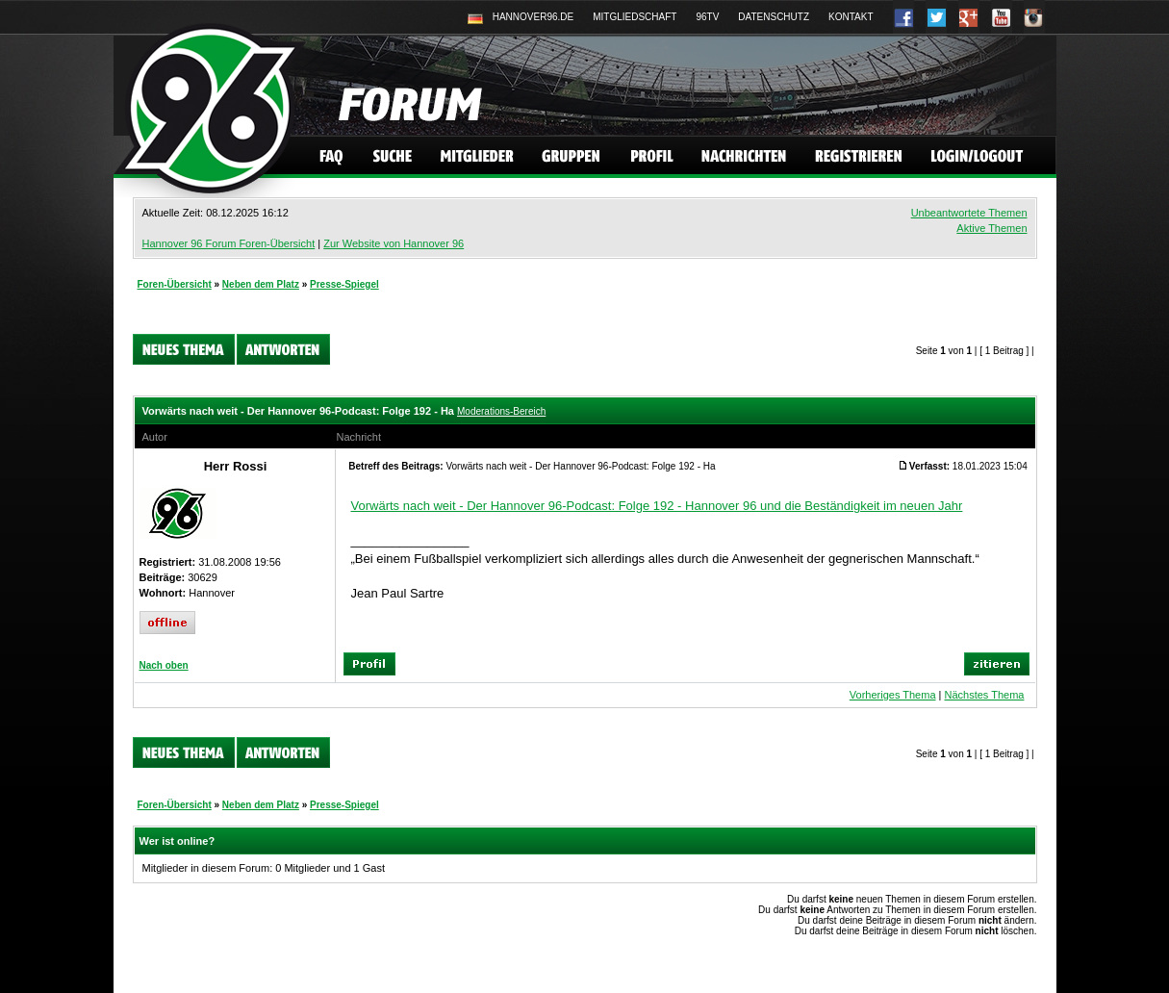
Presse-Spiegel (344, 284)
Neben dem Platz (260, 284)
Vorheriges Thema (893, 694)
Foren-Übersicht (175, 284)
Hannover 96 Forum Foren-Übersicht (229, 243)
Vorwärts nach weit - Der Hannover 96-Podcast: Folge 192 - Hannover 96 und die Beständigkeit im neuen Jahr (657, 505)
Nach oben (164, 665)
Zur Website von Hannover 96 (393, 243)
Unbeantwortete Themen (969, 212)
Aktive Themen (991, 228)
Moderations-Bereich (501, 411)
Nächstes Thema (984, 694)
